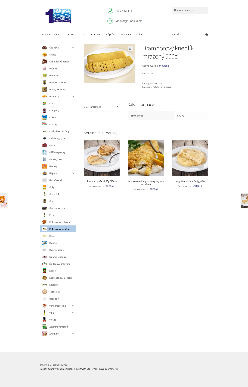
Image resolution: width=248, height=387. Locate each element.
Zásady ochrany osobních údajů (56, 368)
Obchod (70, 34)
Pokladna (126, 34)
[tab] (102, 107)
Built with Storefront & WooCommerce (96, 368)
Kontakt (95, 34)
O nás (83, 34)
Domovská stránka (50, 34)
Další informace (92, 106)
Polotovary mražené (163, 86)
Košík (139, 34)
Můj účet (110, 34)
